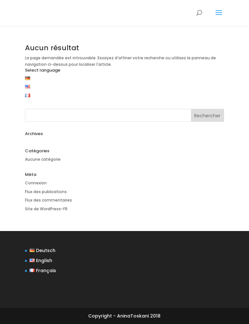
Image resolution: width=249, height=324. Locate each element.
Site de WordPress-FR (46, 209)
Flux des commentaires (48, 200)
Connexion (36, 183)
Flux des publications (46, 191)
